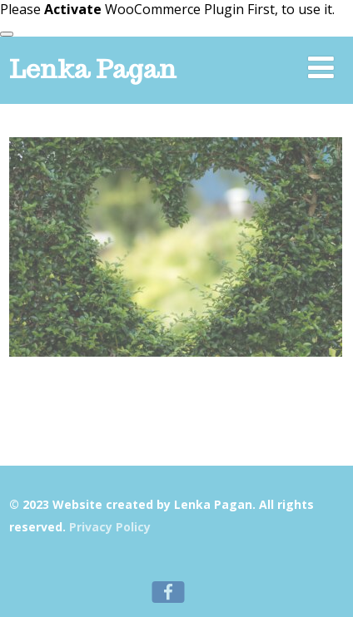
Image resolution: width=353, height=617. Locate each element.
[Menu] (321, 67)
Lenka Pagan (92, 68)
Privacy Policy (110, 527)
